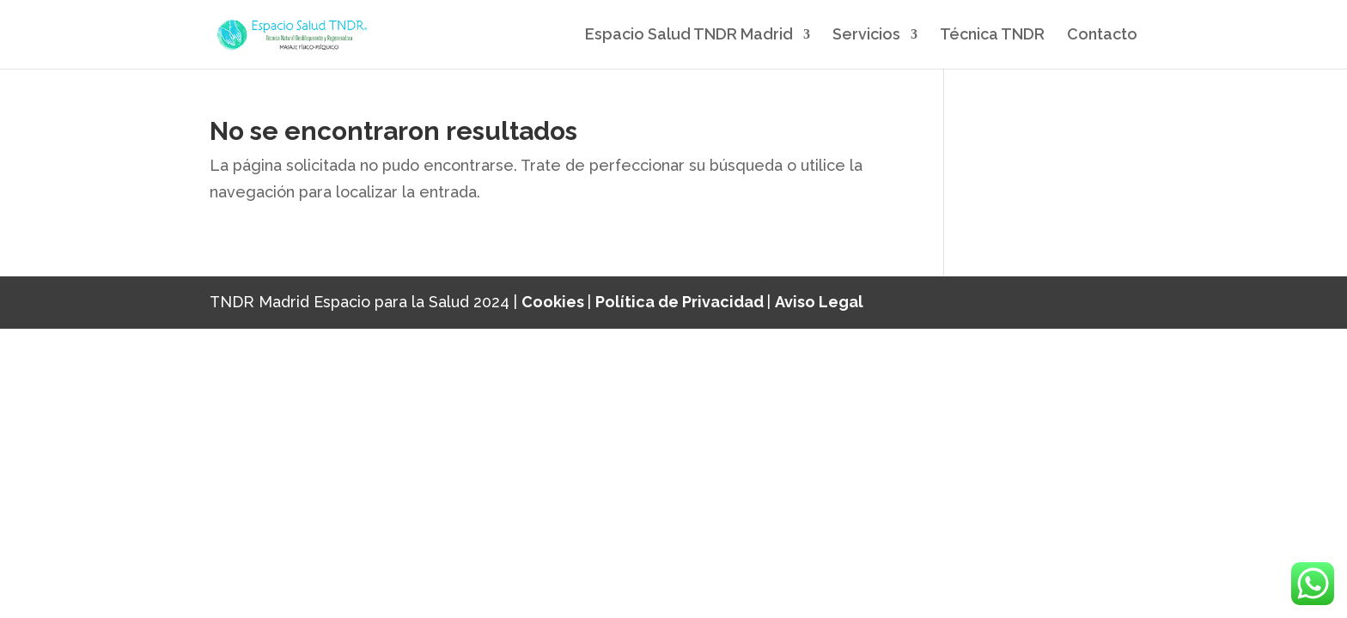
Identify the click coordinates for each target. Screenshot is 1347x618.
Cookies (554, 302)
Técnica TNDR (992, 35)
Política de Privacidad (681, 302)
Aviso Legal (819, 302)
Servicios (866, 35)
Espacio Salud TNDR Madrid (689, 35)
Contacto (1102, 35)
